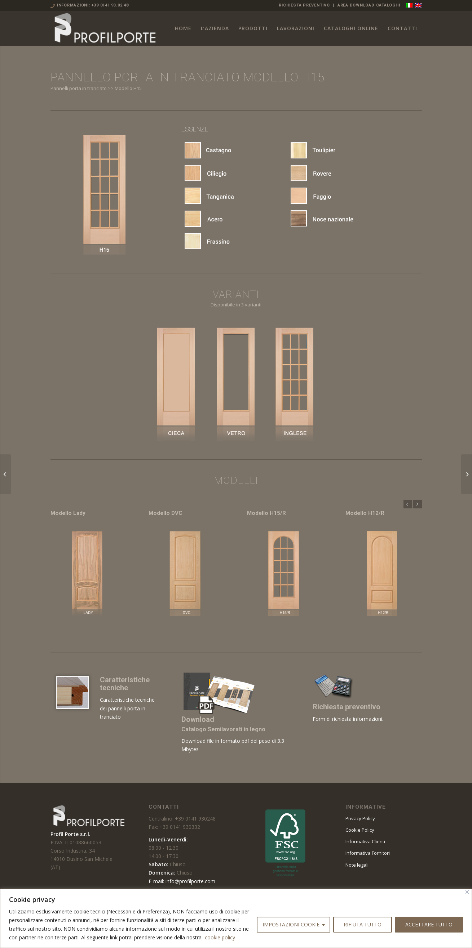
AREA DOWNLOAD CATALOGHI (369, 5)
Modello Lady (67, 513)
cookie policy (220, 937)
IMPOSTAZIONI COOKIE (291, 924)
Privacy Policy (360, 818)
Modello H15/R (266, 513)
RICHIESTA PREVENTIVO (304, 5)
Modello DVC (165, 513)
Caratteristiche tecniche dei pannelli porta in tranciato (127, 708)
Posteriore (417, 504)
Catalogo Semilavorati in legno (223, 729)
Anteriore (407, 504)
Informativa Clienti (365, 841)
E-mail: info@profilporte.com (182, 881)
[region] (236, 918)
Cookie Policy (359, 830)
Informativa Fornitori (367, 853)
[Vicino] (467, 892)
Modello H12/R (364, 513)
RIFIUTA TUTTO (362, 924)
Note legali (357, 865)
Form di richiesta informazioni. (348, 718)
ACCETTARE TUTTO (429, 924)
